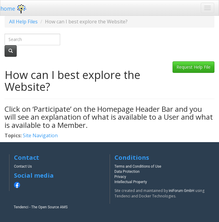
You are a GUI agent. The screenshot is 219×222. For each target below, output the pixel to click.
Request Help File (193, 67)
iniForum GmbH (181, 191)
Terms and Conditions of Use (138, 166)
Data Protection (127, 171)
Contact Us (23, 166)
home (14, 8)
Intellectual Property (131, 182)
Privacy (120, 177)
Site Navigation (40, 135)
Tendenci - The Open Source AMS (41, 207)
